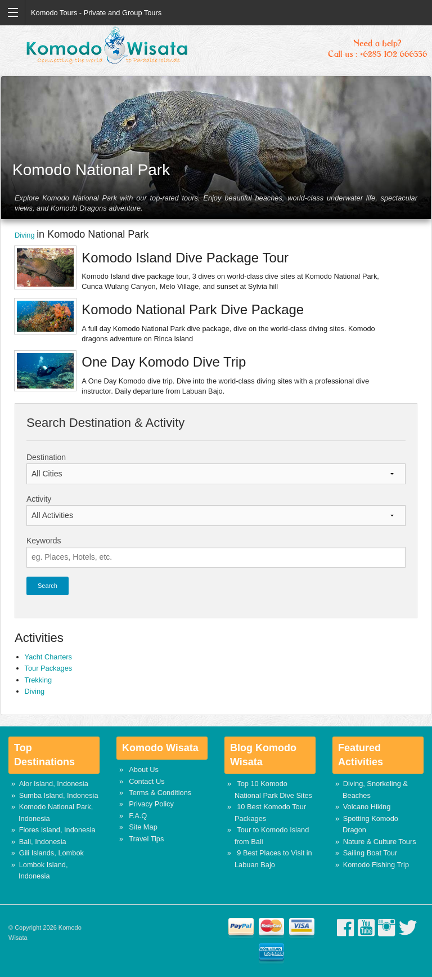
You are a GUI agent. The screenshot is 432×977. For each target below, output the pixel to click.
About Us (144, 769)
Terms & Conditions (160, 792)
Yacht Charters (48, 657)
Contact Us (146, 781)
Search (47, 585)
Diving (26, 235)
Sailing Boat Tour (370, 853)
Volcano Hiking (367, 806)
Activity (38, 498)
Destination (46, 457)
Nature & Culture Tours (379, 841)
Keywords (43, 540)
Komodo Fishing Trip (376, 864)
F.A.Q (138, 815)
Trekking (38, 680)
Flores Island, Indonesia (57, 830)
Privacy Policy (151, 804)
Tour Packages (49, 668)
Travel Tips (146, 839)
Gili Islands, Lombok (51, 853)
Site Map (143, 827)
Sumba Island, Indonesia (58, 795)
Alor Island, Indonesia (53, 783)
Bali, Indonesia (42, 841)
